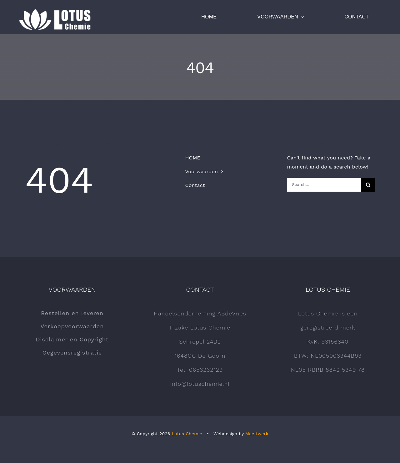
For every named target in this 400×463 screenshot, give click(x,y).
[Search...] (324, 185)
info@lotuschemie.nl (200, 383)
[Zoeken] (368, 185)
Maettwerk (256, 433)
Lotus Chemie (187, 433)
